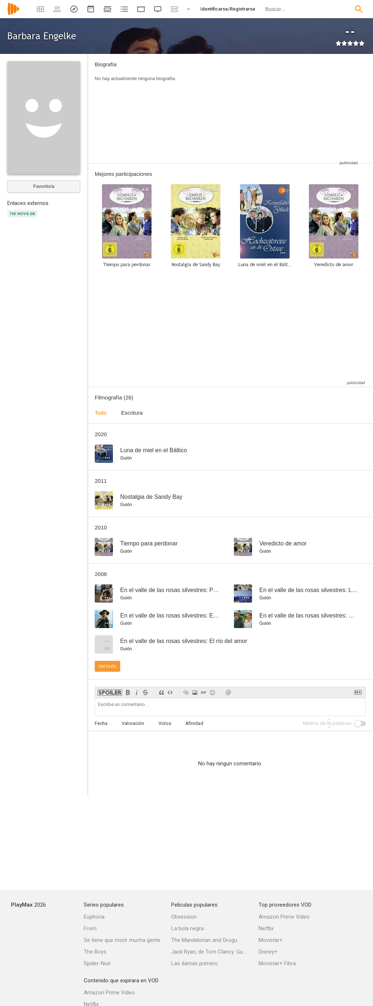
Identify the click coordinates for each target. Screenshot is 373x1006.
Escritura (132, 413)
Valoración (133, 723)
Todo (101, 413)
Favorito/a (43, 186)
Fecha (101, 723)
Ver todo (107, 666)
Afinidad (194, 723)
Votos (164, 723)
